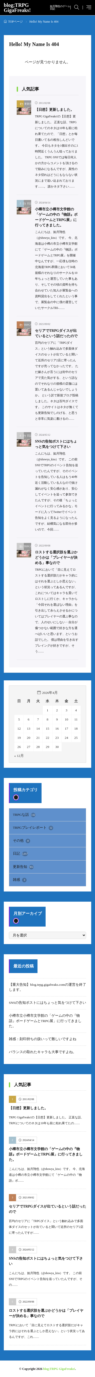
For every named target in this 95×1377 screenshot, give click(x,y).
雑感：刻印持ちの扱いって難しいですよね (42, 1039)
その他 (21, 841)
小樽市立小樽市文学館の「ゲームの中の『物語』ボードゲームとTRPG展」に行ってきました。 (45, 1021)
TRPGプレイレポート (33, 828)
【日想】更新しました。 (54, 110)
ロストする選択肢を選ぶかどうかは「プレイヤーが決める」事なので (56, 557)
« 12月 (19, 756)
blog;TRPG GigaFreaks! (37, 8)
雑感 (20, 880)
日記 (29, 203)
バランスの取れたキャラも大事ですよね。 (42, 1052)
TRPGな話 (27, 324)
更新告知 (27, 103)
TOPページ (15, 21)
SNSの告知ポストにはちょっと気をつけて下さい (47, 1003)
